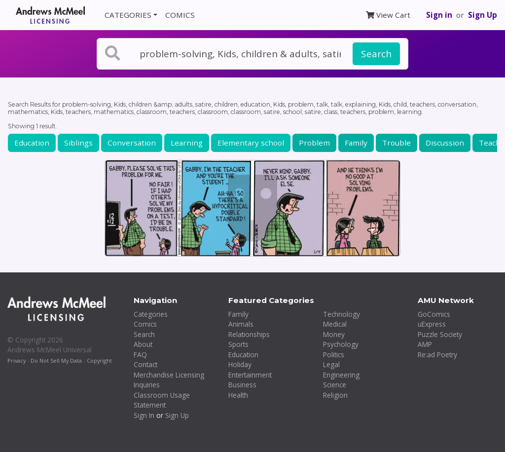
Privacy (16, 360)
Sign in (439, 15)
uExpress (432, 324)
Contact (145, 364)
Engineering (341, 374)
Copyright (99, 360)
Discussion (445, 143)
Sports (238, 344)
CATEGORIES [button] (128, 15)
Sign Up (482, 15)
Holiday (240, 364)
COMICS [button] (180, 15)
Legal (331, 364)
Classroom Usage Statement (162, 400)
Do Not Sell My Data (56, 360)
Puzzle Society (440, 334)
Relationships (249, 334)
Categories (151, 314)
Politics (333, 354)
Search (376, 53)
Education (31, 143)
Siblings (78, 143)
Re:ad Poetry (437, 354)
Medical (335, 324)
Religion (335, 395)
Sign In (144, 415)
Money (334, 334)
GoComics (434, 314)
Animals (240, 324)
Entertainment (250, 374)
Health (238, 395)
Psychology (341, 344)
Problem (314, 143)
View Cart (388, 15)
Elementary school (250, 143)
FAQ (140, 354)
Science (334, 384)
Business (242, 384)
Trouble (396, 143)
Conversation (132, 143)
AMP (425, 344)
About (143, 344)
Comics (145, 324)
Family (356, 143)
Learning (187, 143)
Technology (341, 314)
